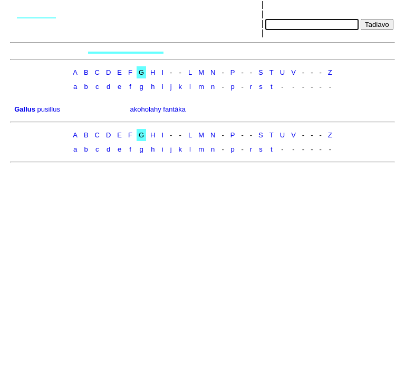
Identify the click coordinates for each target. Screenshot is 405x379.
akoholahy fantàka (158, 109)
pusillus (48, 109)
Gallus (24, 109)
